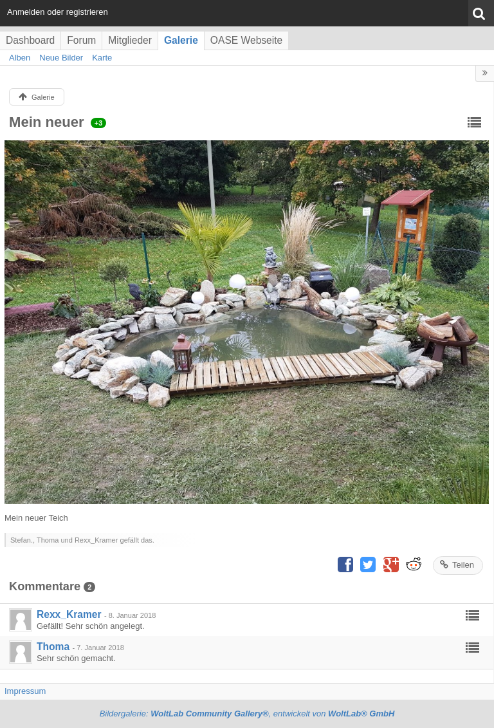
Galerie (181, 40)
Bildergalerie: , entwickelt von (247, 713)
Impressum (25, 691)
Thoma (53, 646)
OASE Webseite (246, 40)
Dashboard (30, 40)
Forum (81, 40)
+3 (99, 123)
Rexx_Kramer (69, 614)
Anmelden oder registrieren (57, 12)
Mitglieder (130, 40)
